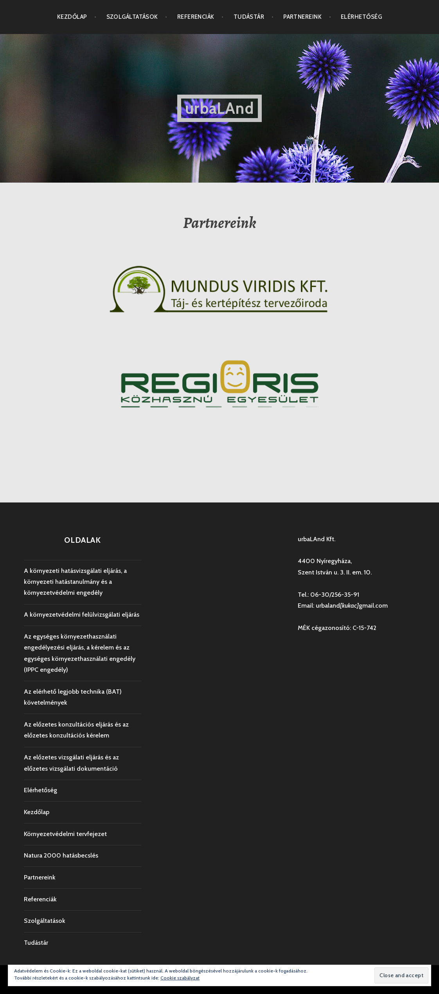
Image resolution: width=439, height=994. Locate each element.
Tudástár (249, 16)
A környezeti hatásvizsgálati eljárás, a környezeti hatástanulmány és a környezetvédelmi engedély (75, 582)
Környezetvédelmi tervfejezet (65, 834)
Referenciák (195, 16)
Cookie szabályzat (180, 978)
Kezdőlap (72, 16)
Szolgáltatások (132, 16)
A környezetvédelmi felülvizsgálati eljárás (81, 614)
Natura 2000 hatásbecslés (61, 855)
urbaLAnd (219, 108)
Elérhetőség (361, 16)
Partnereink (302, 16)
